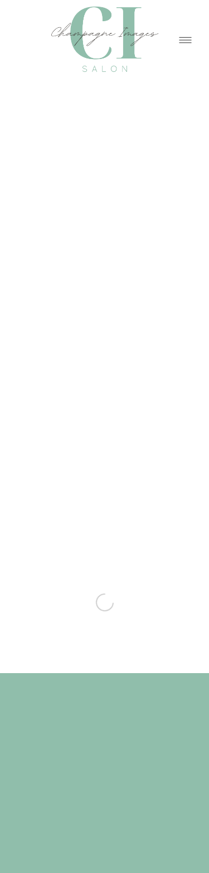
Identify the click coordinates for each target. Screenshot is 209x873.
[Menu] (185, 40)
